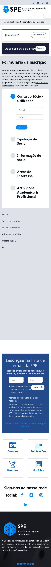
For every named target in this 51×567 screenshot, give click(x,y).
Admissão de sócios (11, 234)
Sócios (5, 214)
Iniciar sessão (38, 34)
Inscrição (40, 48)
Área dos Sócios (11, 21)
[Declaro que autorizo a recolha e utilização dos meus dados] (9, 386)
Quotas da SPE (9, 240)
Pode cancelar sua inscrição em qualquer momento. (25, 425)
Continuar (22, 127)
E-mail (22, 110)
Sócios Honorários (11, 227)
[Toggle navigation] (47, 16)
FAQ (4, 247)
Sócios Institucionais (11, 221)
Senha (22, 117)
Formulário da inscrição (33, 21)
